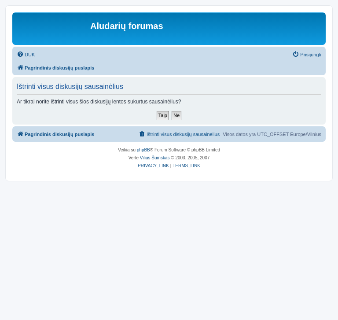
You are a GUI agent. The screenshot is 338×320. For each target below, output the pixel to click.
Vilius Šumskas (155, 157)
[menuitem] (26, 54)
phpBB (143, 149)
